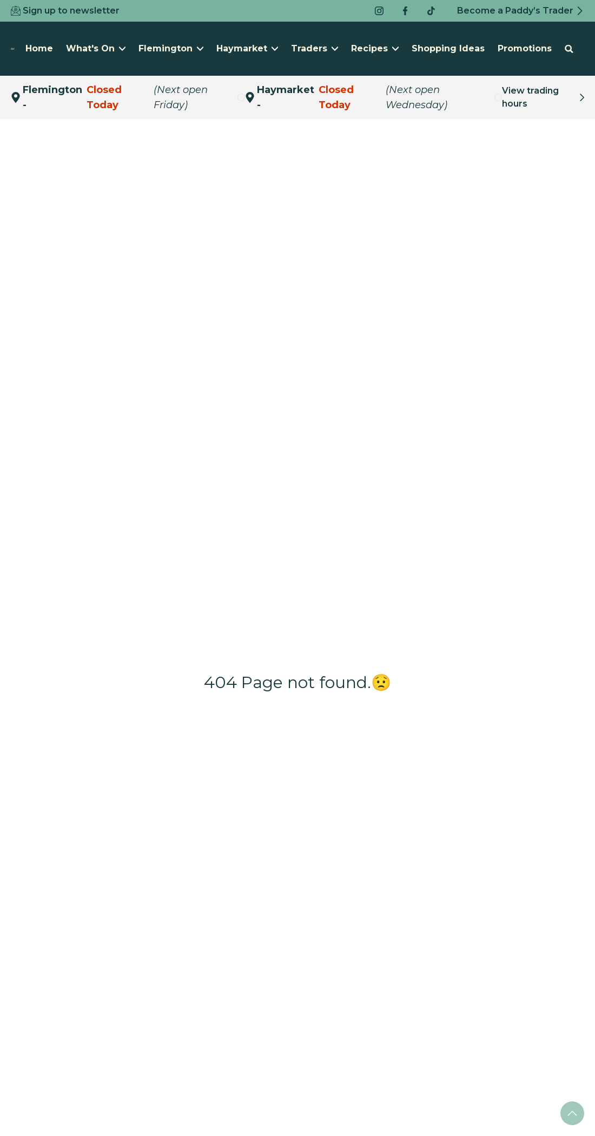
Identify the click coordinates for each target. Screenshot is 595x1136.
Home (39, 48)
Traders (314, 48)
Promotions (525, 48)
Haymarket (247, 48)
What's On (95, 48)
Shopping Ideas (448, 48)
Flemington (170, 48)
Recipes (375, 48)
